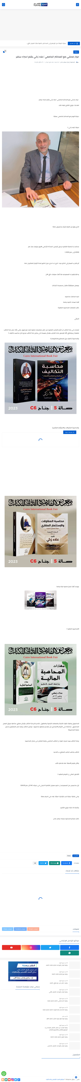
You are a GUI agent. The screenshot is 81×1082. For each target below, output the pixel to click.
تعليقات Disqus (7, 929)
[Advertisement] (40, 25)
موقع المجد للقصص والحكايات (55, 1079)
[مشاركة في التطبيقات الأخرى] (35, 863)
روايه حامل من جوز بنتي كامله (59, 983)
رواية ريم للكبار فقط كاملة (60, 974)
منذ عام (64, 1016)
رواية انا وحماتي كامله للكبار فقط (57, 1001)
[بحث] (3, 4)
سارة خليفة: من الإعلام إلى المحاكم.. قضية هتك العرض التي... (46, 43)
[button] (66, 863)
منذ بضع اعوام (62, 963)
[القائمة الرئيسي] (77, 4)
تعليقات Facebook (20, 929)
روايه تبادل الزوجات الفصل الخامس (57, 1046)
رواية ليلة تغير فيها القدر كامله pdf (57, 1019)
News (76, 52)
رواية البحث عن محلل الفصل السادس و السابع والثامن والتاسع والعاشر (56, 1029)
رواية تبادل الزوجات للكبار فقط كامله (57, 965)
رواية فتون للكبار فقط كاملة (59, 1037)
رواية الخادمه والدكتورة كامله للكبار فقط (55, 1010)
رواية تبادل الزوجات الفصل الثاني (58, 992)
